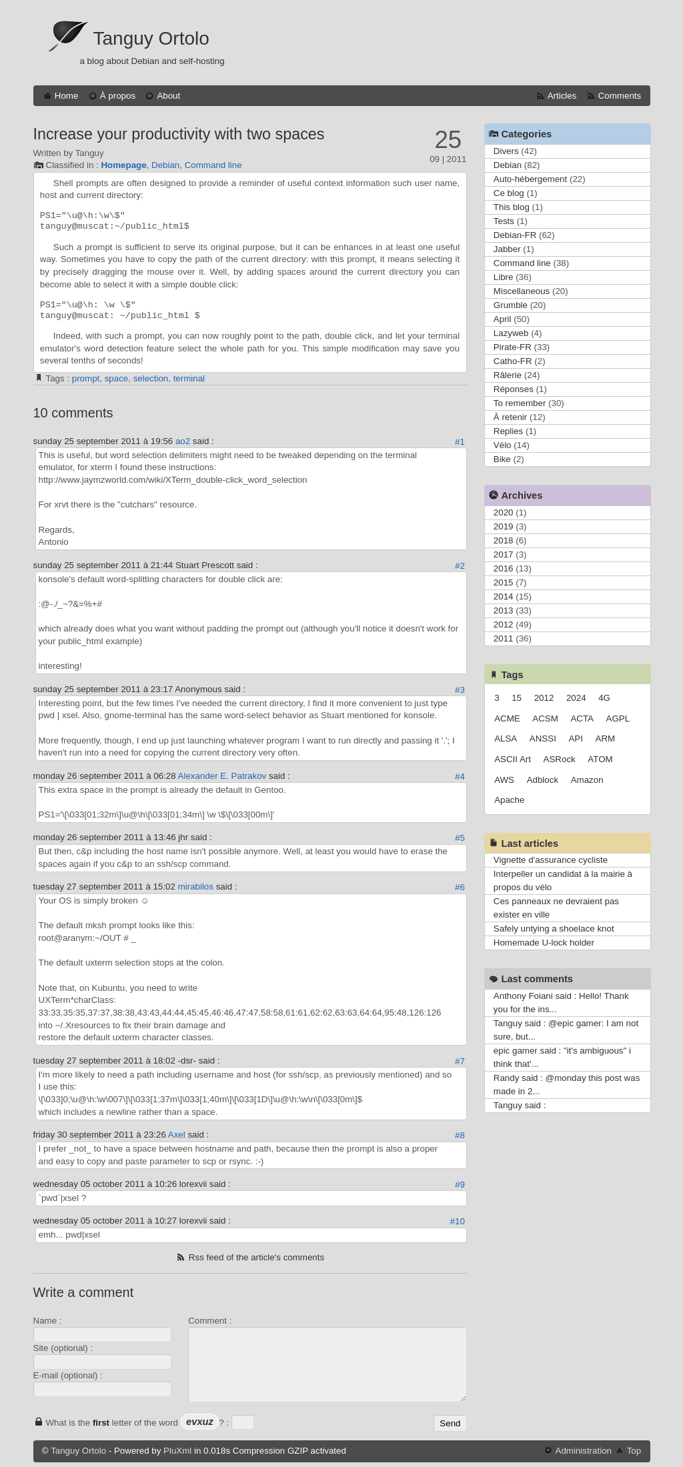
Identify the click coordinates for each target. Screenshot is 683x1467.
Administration (584, 1451)
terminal (189, 378)
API (575, 739)
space (117, 378)
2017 (504, 554)
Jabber (507, 249)
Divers (506, 151)
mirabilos (195, 887)
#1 (460, 442)
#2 (460, 566)
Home (67, 96)
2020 (504, 512)
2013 (504, 610)
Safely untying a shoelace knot (554, 929)
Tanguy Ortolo (151, 38)
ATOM (600, 759)
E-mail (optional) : (68, 1375)
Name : (47, 1321)
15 (517, 698)
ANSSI (543, 739)
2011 (504, 638)
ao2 (182, 441)
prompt (85, 378)
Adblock (542, 780)
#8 (460, 1135)
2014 (504, 596)
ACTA (582, 718)
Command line (213, 165)
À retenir (510, 417)
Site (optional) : (63, 1348)
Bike (502, 459)
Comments (619, 96)
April (503, 319)
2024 (576, 698)
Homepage (123, 165)
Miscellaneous (522, 291)
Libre (504, 277)
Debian (165, 165)
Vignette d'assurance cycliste (551, 860)
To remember (520, 403)
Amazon (587, 780)
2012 (504, 624)
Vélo (503, 445)
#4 (460, 777)
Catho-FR (513, 361)
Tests (504, 221)
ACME (507, 718)
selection (151, 378)
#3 (460, 690)
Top (634, 1451)
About (168, 96)
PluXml (177, 1451)
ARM (606, 739)
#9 (460, 1185)
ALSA (505, 739)
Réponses (514, 389)
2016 (504, 568)
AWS (504, 780)
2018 (504, 540)
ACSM (545, 718)
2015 (504, 582)
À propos (117, 96)
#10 (457, 1221)
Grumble (511, 305)
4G (604, 698)
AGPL (618, 718)
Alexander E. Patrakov (222, 776)
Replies (508, 431)
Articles (562, 96)
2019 (504, 526)
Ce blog (509, 193)
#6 (460, 887)
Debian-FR (515, 235)
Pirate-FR (513, 347)
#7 (460, 1061)
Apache (509, 800)
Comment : (209, 1321)
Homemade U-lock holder (544, 943)
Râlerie (508, 375)
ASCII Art (512, 759)
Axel (176, 1135)
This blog (512, 207)
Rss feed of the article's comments (256, 1257)
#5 (460, 838)
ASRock (560, 759)
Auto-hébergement (530, 179)
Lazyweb (511, 333)
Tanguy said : (520, 1105)
